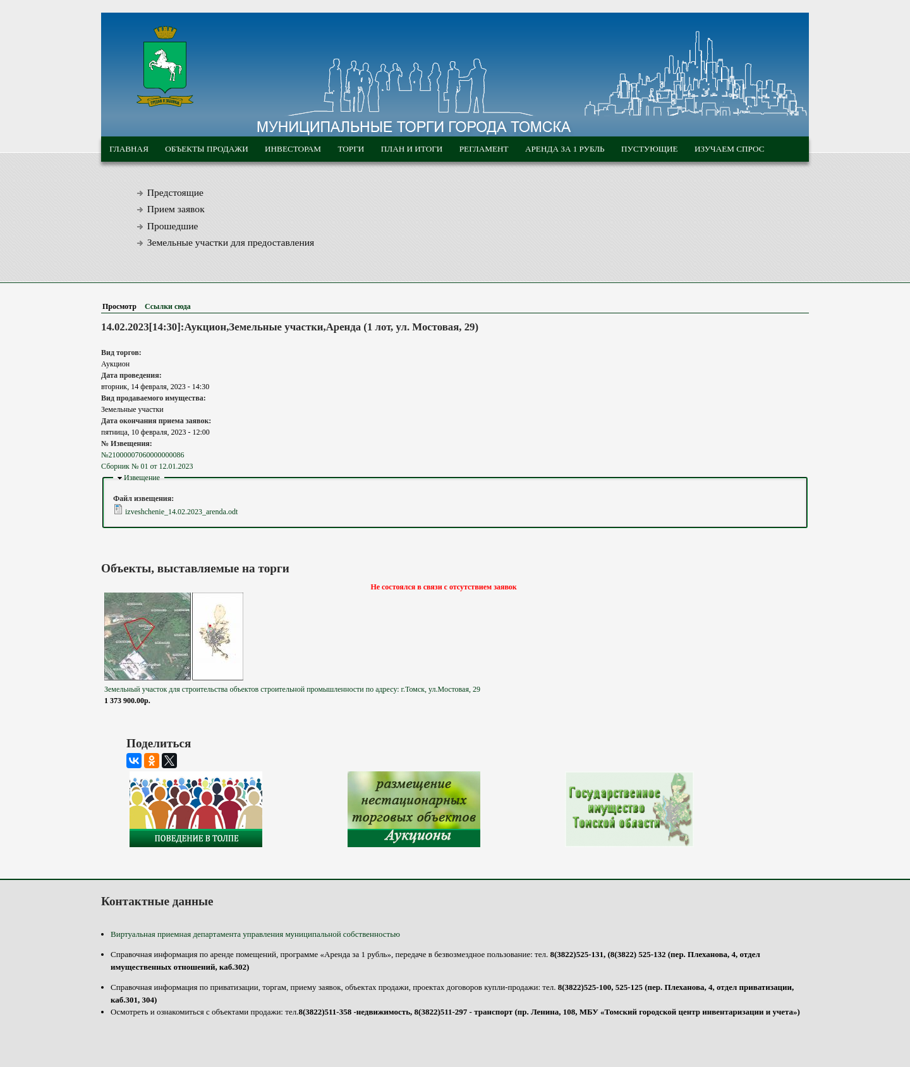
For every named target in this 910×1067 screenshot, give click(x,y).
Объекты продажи (206, 149)
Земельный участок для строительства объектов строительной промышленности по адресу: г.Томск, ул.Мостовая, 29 (292, 689)
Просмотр (122, 306)
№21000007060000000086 (142, 454)
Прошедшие (172, 225)
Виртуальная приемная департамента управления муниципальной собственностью (255, 934)
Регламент (484, 149)
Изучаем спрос (730, 149)
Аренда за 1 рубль (565, 149)
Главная (129, 149)
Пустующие (649, 149)
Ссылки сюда (168, 306)
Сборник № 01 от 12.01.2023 (147, 466)
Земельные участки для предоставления (231, 242)
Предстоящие (175, 192)
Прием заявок (176, 208)
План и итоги (412, 149)
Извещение (142, 477)
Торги (350, 149)
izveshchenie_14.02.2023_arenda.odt (181, 511)
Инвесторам (293, 149)
